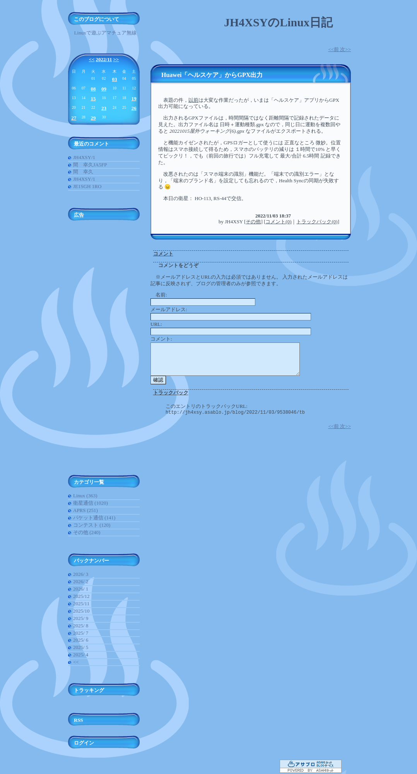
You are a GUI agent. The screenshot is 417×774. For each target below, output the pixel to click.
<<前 (334, 49)
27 (73, 118)
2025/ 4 (80, 655)
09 (103, 89)
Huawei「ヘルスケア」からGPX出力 (212, 75)
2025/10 (81, 611)
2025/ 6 (80, 640)
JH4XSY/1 (84, 157)
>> (116, 59)
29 (93, 118)
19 (134, 98)
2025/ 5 (80, 647)
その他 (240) (86, 532)
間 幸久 (83, 172)
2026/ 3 (80, 574)
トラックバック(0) (316, 221)
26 (134, 108)
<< (92, 59)
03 (114, 79)
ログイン (84, 743)
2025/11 (81, 603)
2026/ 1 (80, 589)
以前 (193, 100)
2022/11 (104, 59)
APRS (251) (85, 510)
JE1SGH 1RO (87, 186)
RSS (78, 720)
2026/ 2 (80, 581)
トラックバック (170, 393)
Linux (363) (85, 495)
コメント (163, 254)
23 (103, 108)
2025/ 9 (80, 618)
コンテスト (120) (91, 525)
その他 (253, 221)
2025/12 (81, 596)
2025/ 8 (80, 625)
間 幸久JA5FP (90, 165)
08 (93, 89)
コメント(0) (278, 221)
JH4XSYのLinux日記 (278, 22)
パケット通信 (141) (94, 518)
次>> (345, 49)
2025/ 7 (80, 633)
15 (93, 98)
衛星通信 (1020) (90, 503)
